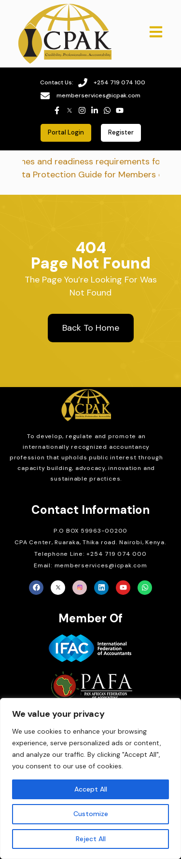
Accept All (90, 789)
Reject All (91, 838)
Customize (90, 813)
